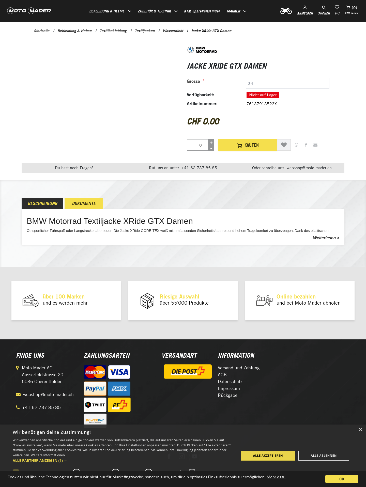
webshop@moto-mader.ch (48, 394)
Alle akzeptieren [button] (268, 455)
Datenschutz (230, 381)
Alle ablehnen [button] (324, 455)
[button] (123, 460)
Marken (233, 11)
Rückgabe (227, 395)
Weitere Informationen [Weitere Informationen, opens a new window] (48, 455)
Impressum (229, 388)
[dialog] (183, 456)
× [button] (360, 430)
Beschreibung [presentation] (42, 203)
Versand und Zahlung (239, 367)
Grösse (193, 81)
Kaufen (248, 145)
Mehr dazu (276, 479)
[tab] (258, 83)
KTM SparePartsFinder (202, 11)
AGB (222, 374)
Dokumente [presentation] (84, 203)
